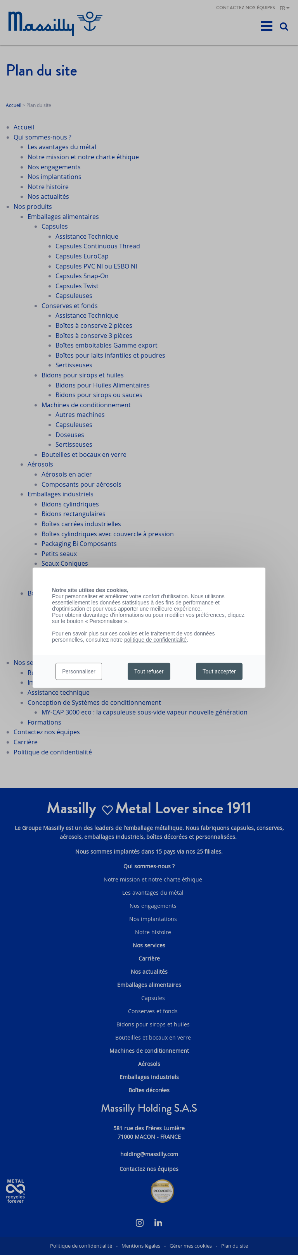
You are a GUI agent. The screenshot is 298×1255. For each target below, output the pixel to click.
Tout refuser (148, 671)
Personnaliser (78, 671)
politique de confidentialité (155, 639)
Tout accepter (219, 671)
